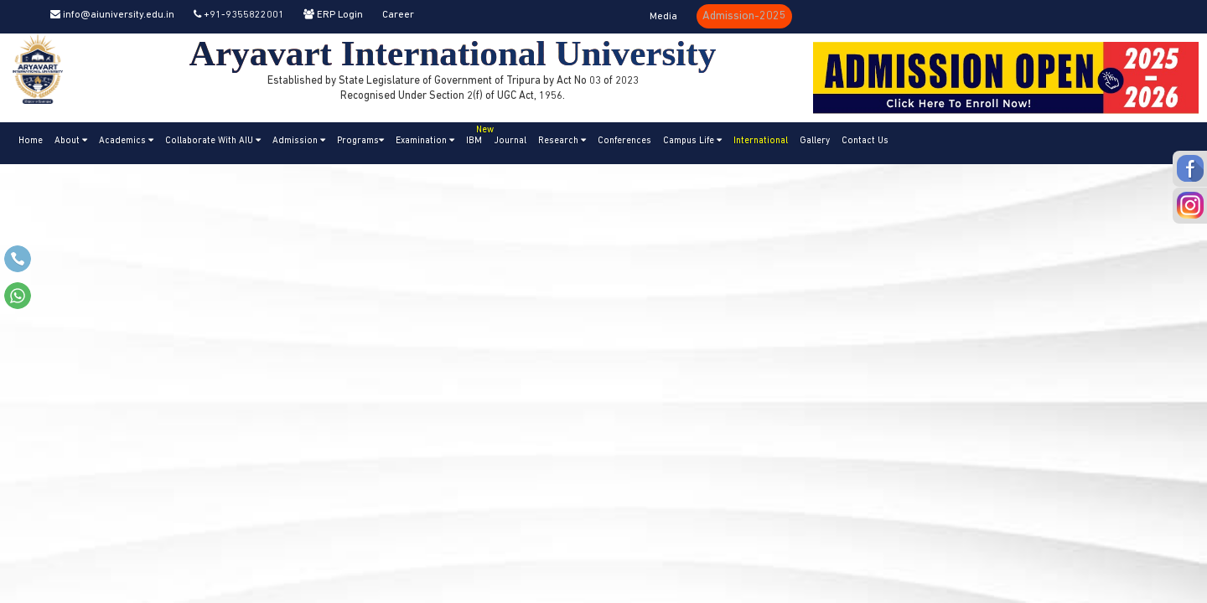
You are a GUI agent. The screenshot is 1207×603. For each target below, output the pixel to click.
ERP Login (333, 15)
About (70, 141)
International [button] (760, 141)
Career (398, 15)
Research (562, 141)
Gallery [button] (815, 141)
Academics (126, 141)
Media (663, 17)
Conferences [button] (624, 141)
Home (30, 141)
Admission (298, 141)
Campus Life (692, 141)
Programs (360, 141)
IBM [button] (477, 134)
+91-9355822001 (239, 15)
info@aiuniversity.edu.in (112, 15)
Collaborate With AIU (213, 141)
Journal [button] (510, 141)
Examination (425, 141)
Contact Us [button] (865, 141)
